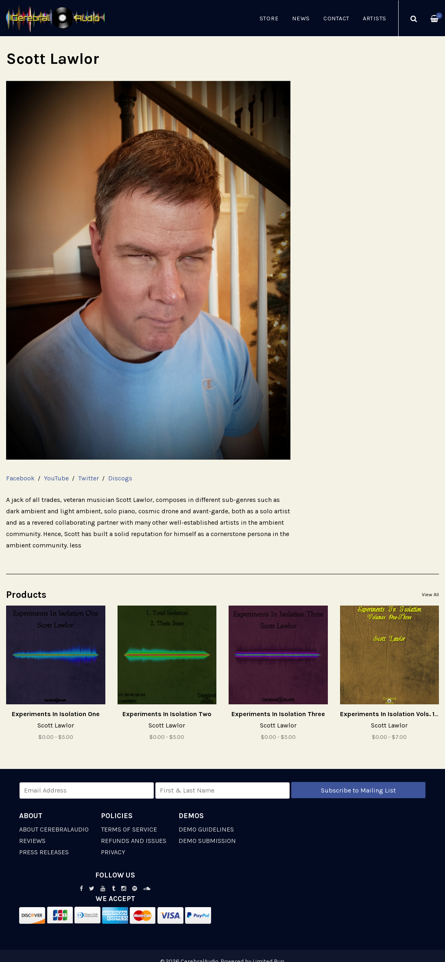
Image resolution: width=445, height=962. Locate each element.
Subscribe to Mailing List (358, 790)
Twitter (88, 478)
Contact (336, 18)
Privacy (113, 852)
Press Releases (44, 852)
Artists (374, 18)
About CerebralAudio (54, 829)
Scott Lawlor (55, 725)
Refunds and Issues (133, 841)
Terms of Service (129, 829)
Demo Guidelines (206, 829)
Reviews (32, 841)
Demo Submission (207, 841)
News (301, 18)
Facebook (20, 478)
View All (430, 594)
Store (269, 18)
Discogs (120, 478)
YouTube (56, 478)
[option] (148, 270)
